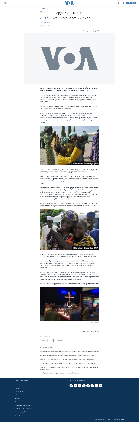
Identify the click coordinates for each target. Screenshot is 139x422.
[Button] (87, 31)
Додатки (17, 415)
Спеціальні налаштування (23, 408)
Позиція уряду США (21, 412)
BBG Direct (18, 402)
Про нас (17, 385)
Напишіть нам (19, 391)
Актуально (44, 9)
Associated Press (45, 22)
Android (17, 398)
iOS (16, 395)
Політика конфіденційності (24, 405)
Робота (17, 388)
